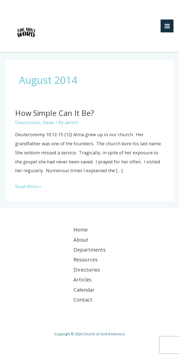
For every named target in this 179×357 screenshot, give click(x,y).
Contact (82, 299)
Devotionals (27, 122)
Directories (86, 269)
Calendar (84, 289)
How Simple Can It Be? (54, 113)
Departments (89, 249)
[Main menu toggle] (167, 25)
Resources (85, 259)
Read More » (28, 185)
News (48, 122)
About (80, 239)
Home (80, 229)
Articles (82, 279)
